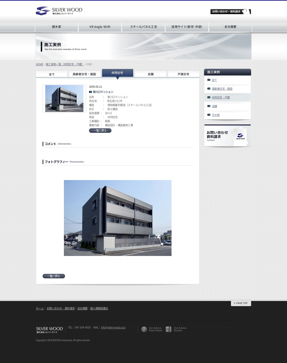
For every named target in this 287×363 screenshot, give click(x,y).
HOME (39, 64)
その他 (216, 115)
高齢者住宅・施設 (222, 89)
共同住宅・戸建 (221, 97)
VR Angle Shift (99, 26)
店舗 (214, 106)
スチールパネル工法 (143, 26)
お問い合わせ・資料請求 (61, 308)
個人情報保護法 (99, 308)
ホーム (39, 308)
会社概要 (230, 26)
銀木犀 (56, 26)
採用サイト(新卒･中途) (187, 26)
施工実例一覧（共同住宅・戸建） (65, 64)
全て (214, 80)
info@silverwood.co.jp (113, 327)
